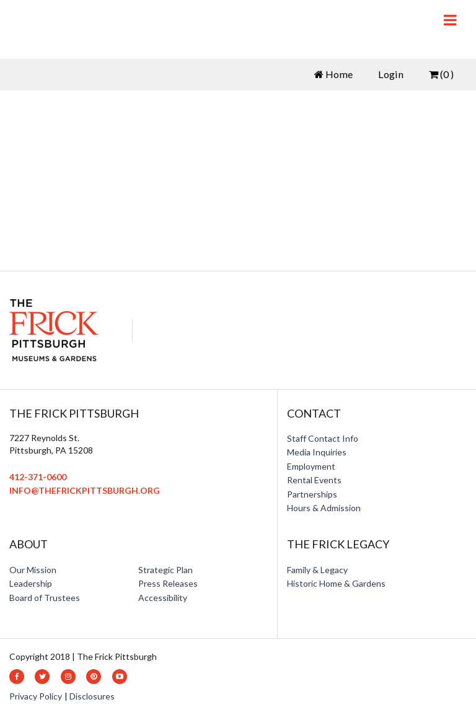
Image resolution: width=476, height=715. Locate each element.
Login (390, 74)
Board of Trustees (44, 597)
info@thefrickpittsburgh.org (84, 490)
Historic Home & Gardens (336, 583)
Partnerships (312, 494)
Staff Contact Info (322, 438)
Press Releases (168, 583)
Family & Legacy (317, 569)
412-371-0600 (37, 477)
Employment (311, 466)
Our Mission (32, 569)
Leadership (30, 583)
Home (333, 74)
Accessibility (162, 597)
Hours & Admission (324, 507)
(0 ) (441, 74)
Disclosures (92, 696)
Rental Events (314, 480)
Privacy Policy (35, 696)
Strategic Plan (165, 569)
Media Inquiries (316, 452)
